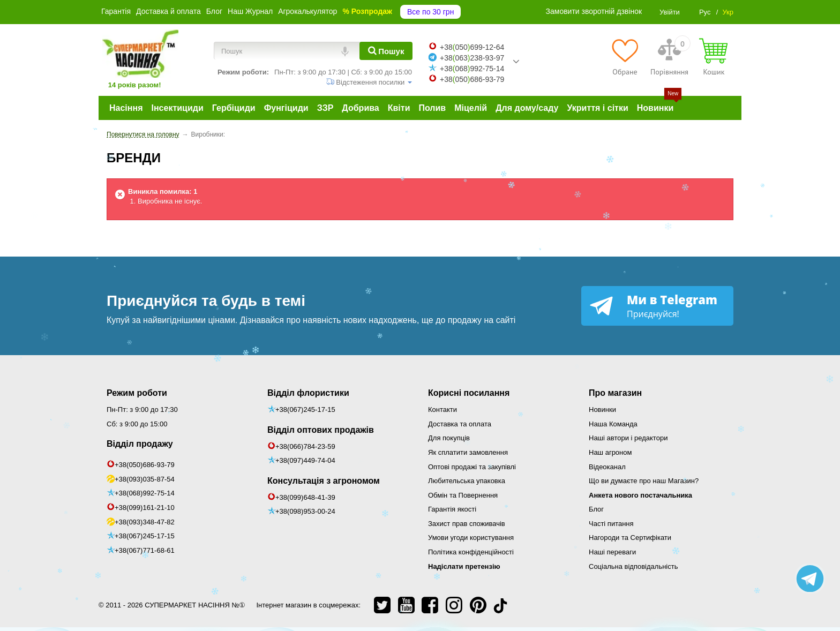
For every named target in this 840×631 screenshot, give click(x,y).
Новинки (602, 409)
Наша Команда (613, 424)
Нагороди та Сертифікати (630, 538)
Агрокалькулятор (307, 11)
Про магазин (615, 392)
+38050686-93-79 (472, 79)
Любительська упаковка (466, 481)
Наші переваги (612, 552)
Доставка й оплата (168, 11)
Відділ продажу (140, 443)
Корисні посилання (468, 392)
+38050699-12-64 (472, 47)
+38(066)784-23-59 (305, 446)
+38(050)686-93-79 (145, 465)
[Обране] (624, 57)
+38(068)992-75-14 (145, 493)
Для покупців (449, 438)
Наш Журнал (250, 11)
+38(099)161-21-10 (145, 508)
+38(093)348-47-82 (145, 522)
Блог (214, 11)
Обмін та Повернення (463, 495)
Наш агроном (610, 452)
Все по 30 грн (430, 11)
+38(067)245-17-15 (145, 536)
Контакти (442, 409)
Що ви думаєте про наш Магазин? (644, 481)
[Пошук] (385, 51)
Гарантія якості (452, 509)
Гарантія (116, 11)
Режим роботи (137, 392)
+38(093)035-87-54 (145, 479)
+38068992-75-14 (472, 68)
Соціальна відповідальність (633, 566)
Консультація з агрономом (323, 480)
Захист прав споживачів (466, 524)
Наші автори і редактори (628, 438)
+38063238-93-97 (472, 58)
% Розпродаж (367, 11)
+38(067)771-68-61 (145, 550)
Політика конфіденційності (471, 552)
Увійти (669, 12)
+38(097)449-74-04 (305, 460)
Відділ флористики (308, 392)
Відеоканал (607, 467)
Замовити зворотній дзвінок (594, 11)
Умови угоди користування (471, 538)
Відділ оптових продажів (320, 429)
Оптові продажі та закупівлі (472, 467)
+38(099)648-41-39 (305, 497)
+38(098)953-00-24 (305, 511)
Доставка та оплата (459, 424)
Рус (705, 12)
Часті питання (611, 524)
